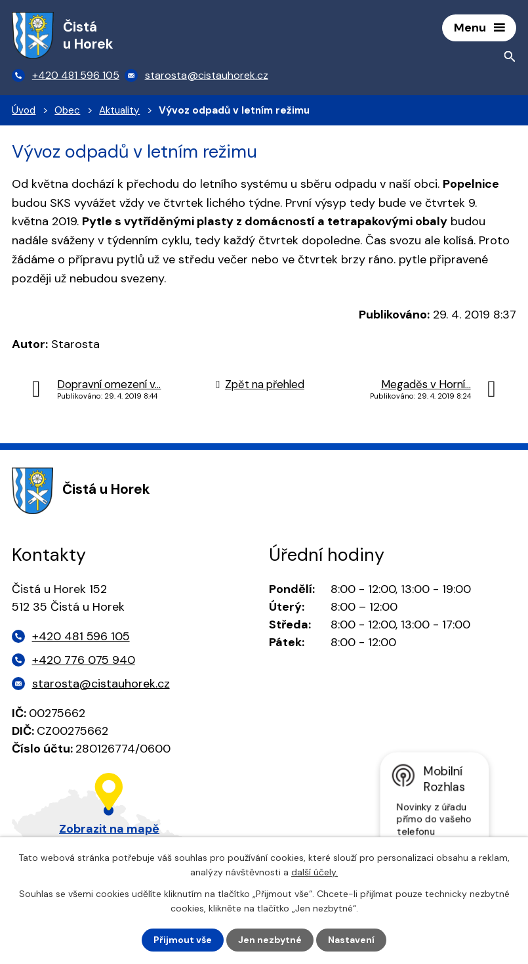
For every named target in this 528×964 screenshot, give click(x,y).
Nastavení (351, 940)
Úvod (23, 110)
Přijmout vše (182, 940)
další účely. (314, 872)
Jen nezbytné (270, 940)
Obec (67, 110)
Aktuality (119, 110)
